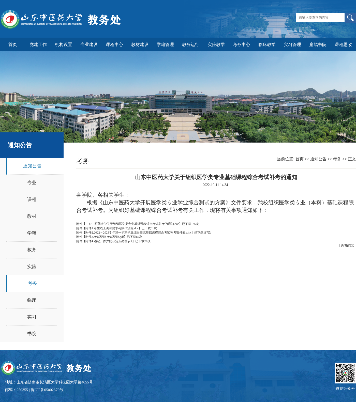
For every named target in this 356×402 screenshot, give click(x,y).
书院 (31, 333)
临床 (31, 300)
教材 (31, 216)
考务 (32, 283)
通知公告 (32, 165)
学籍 (31, 233)
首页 (299, 159)
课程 (31, 199)
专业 (31, 182)
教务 (31, 249)
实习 (31, 316)
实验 (31, 266)
